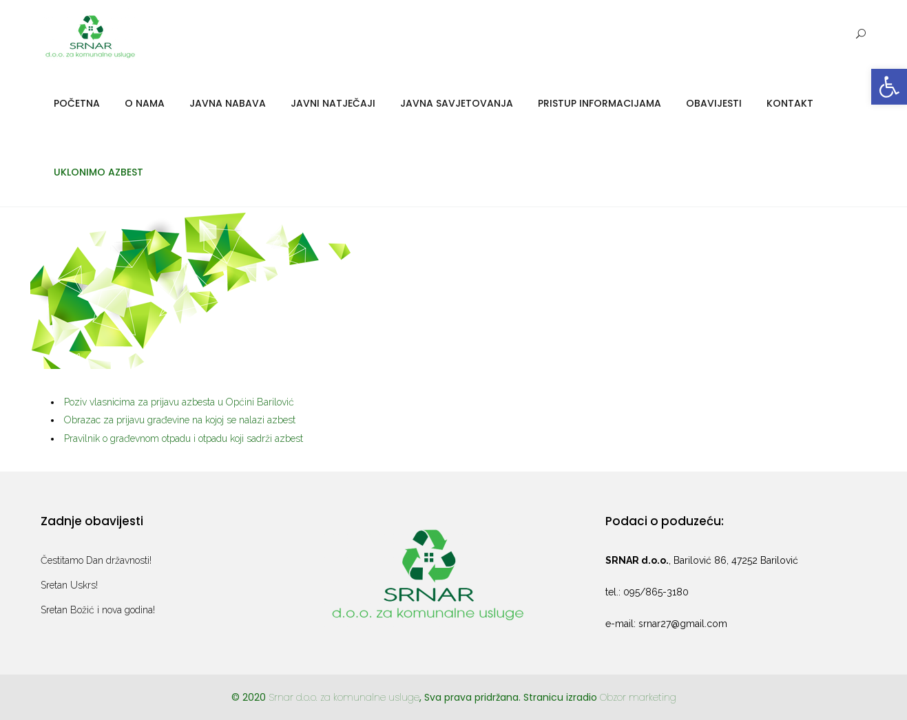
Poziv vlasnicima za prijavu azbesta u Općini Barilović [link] (179, 401)
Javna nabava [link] (227, 103)
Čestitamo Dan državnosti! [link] (96, 560)
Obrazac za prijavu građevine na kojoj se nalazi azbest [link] (179, 419)
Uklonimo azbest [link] (98, 172)
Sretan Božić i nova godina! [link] (98, 609)
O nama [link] (145, 103)
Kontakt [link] (790, 103)
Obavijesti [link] (714, 103)
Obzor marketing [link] (638, 697)
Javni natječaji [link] (333, 103)
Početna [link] (77, 103)
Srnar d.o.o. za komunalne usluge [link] (344, 697)
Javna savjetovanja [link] (456, 103)
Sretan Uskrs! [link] (69, 585)
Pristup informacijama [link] (599, 103)
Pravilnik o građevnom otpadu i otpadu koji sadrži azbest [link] (183, 438)
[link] (889, 87)
